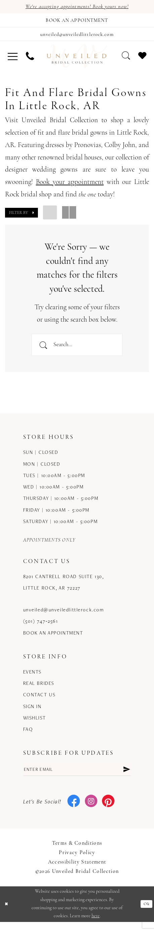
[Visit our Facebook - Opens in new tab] (73, 809)
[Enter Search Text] (77, 349)
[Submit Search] (43, 349)
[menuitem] (12, 59)
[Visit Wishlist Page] (142, 59)
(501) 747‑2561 (40, 627)
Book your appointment (70, 185)
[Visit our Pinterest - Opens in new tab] (108, 809)
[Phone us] (29, 59)
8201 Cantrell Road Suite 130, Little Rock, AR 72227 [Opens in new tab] (63, 588)
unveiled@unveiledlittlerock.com (63, 616)
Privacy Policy (77, 861)
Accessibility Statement (77, 870)
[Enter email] (77, 776)
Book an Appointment (53, 639)
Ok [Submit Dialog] (146, 912)
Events (32, 678)
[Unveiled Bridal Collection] (77, 59)
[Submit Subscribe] (126, 776)
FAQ (28, 736)
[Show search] (126, 59)
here (96, 924)
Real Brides (38, 690)
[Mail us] (77, 36)
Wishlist (34, 724)
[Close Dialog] (7, 912)
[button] (12, 59)
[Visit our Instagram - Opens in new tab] (91, 809)
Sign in (32, 712)
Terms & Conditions (77, 851)
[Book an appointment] (77, 21)
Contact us (39, 701)
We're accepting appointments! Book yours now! (76, 7)
